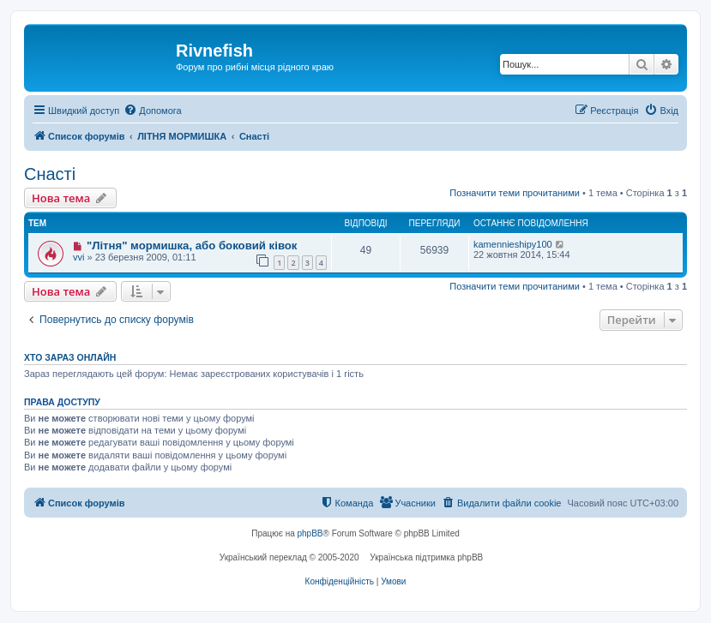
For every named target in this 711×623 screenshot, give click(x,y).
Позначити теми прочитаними (514, 193)
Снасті (49, 174)
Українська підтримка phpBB (426, 557)
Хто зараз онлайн (70, 357)
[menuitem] (152, 110)
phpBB (310, 533)
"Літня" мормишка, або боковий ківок (192, 245)
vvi (78, 257)
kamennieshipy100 (512, 244)
